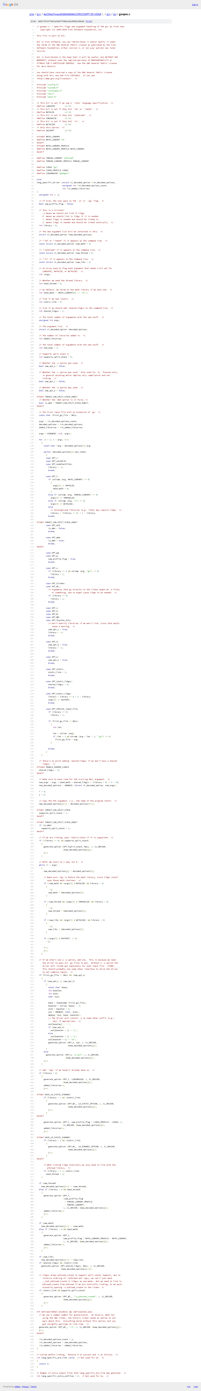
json (195, 1386)
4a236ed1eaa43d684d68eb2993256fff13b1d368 (72, 14)
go (114, 14)
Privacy (25, 1386)
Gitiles (17, 1386)
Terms (33, 1386)
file (89, 21)
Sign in (195, 4)
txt (189, 1386)
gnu (31, 14)
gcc (39, 14)
